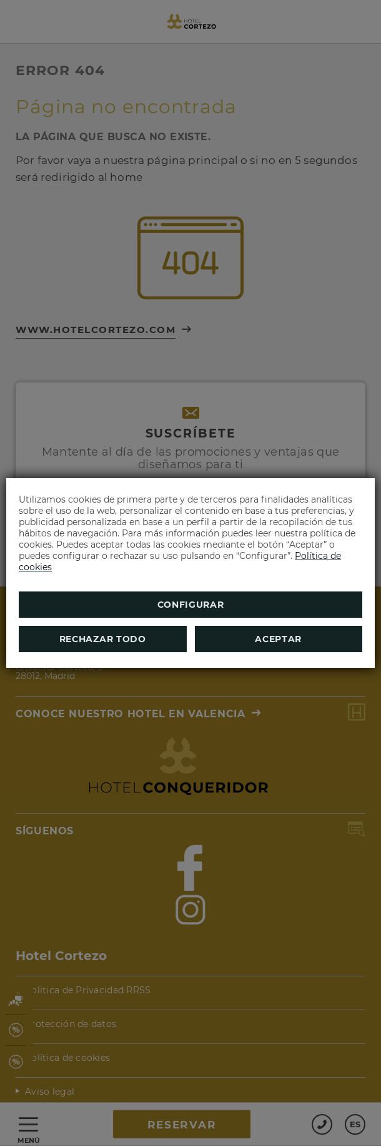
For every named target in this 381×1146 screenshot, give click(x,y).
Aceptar (278, 639)
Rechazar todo (102, 639)
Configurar (190, 604)
